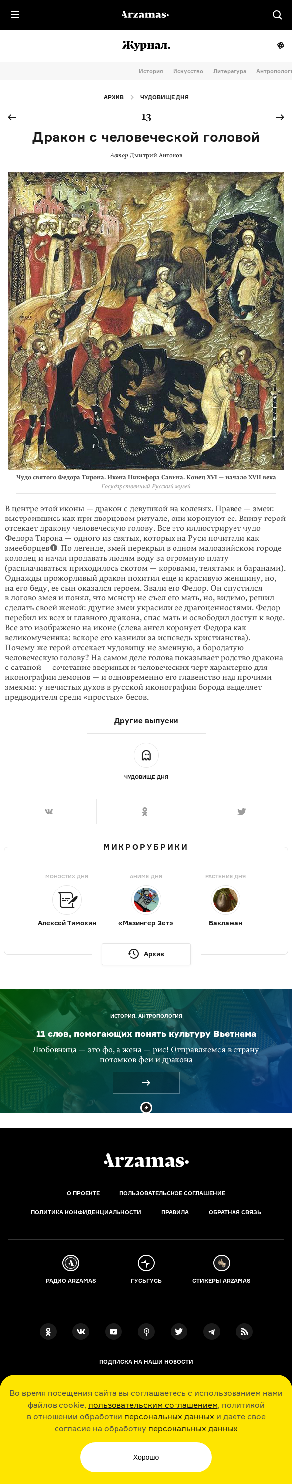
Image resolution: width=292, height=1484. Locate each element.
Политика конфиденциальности (86, 1212)
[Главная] (146, 1160)
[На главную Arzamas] (146, 15)
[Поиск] (277, 15)
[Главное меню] (15, 15)
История (151, 71)
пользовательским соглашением (153, 1405)
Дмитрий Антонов (156, 155)
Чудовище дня (164, 97)
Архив (114, 97)
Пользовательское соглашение (172, 1193)
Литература (229, 71)
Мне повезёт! (280, 45)
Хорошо (146, 1457)
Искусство (188, 71)
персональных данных (169, 1416)
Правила (175, 1212)
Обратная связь (235, 1212)
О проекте (83, 1193)
